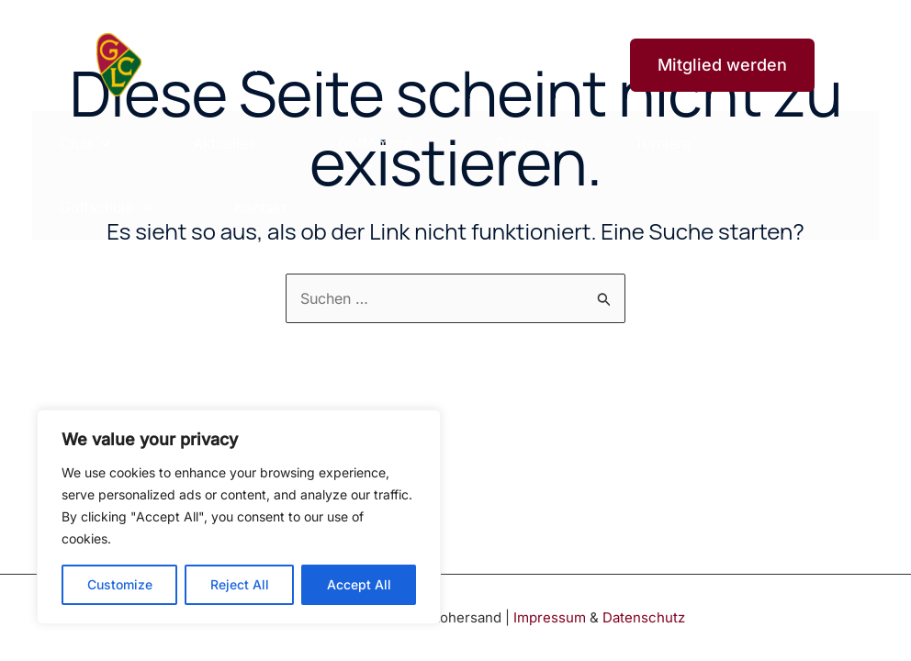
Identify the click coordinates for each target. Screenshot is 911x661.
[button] (711, 65)
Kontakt (260, 207)
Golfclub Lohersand (240, 64)
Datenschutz (643, 617)
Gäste (524, 143)
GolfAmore (375, 143)
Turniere (663, 143)
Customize (119, 584)
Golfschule (106, 207)
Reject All (239, 584)
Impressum (549, 617)
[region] (239, 516)
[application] (101, 143)
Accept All (359, 584)
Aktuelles (224, 143)
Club (85, 143)
